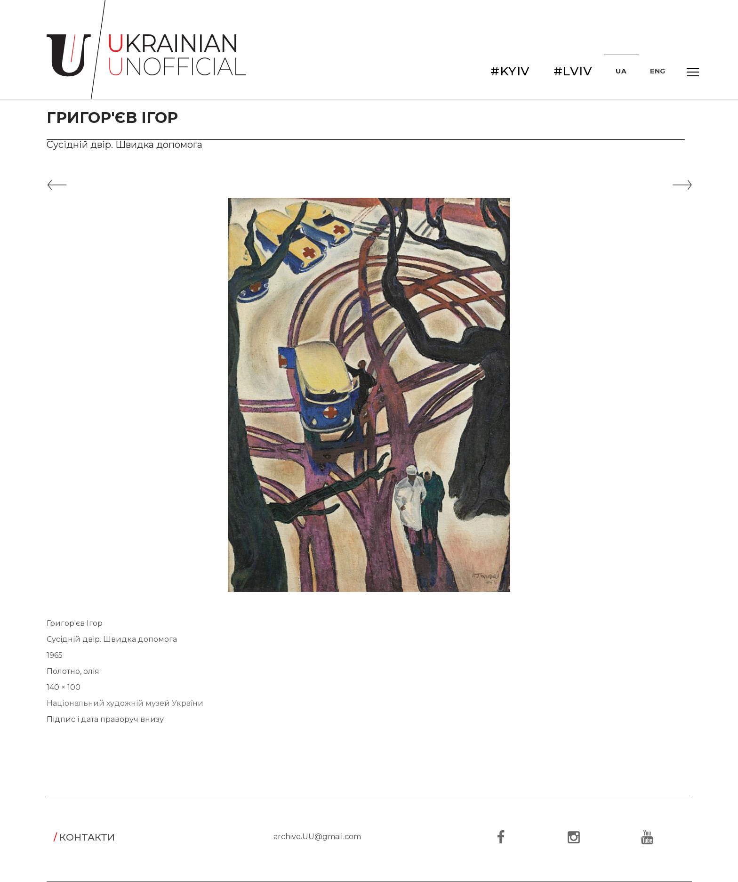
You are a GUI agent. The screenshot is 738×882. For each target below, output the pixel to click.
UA (621, 71)
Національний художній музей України (125, 703)
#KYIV (510, 71)
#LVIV (573, 71)
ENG (658, 71)
